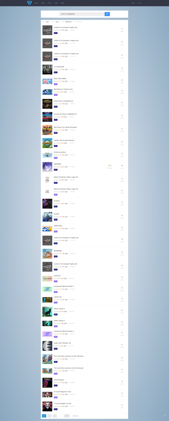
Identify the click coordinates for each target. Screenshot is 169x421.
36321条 (75, 416)
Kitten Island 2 (59, 309)
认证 (139, 3)
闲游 (62, 3)
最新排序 (68, 22)
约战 (56, 3)
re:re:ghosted (59, 67)
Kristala (57, 201)
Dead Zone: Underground (63, 101)
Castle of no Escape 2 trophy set (66, 40)
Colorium (57, 276)
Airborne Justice (60, 152)
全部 (47, 22)
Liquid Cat (58, 297)
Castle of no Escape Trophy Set (65, 27)
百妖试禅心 (57, 164)
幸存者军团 (57, 251)
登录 (133, 3)
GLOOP (56, 214)
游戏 (36, 3)
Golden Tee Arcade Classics (64, 140)
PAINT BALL (58, 226)
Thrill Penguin (59, 380)
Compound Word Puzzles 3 (64, 286)
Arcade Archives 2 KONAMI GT (65, 114)
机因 (43, 3)
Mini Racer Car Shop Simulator (65, 127)
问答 (49, 3)
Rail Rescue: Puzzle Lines (63, 89)
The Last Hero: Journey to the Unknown (69, 356)
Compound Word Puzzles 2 (64, 331)
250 (67, 416)
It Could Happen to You (62, 392)
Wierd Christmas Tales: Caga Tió (66, 177)
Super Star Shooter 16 (62, 343)
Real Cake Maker (60, 78)
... (60, 416)
